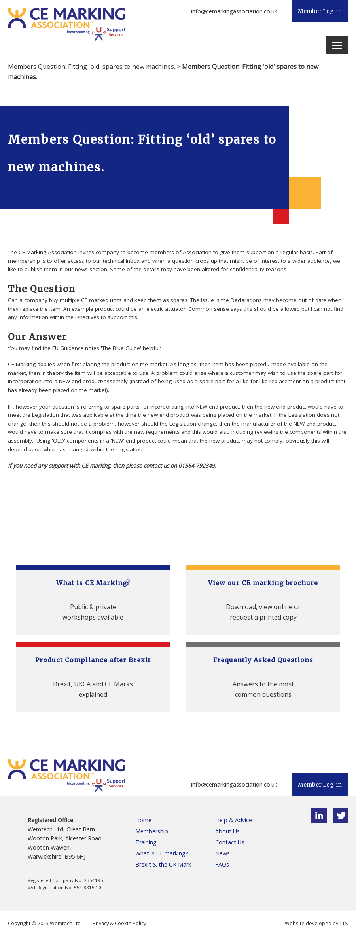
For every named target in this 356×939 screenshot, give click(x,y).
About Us (227, 831)
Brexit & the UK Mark (163, 864)
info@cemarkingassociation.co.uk (234, 11)
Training (146, 842)
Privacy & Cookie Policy (119, 923)
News (222, 853)
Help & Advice (233, 820)
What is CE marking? (161, 853)
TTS (343, 923)
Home (143, 820)
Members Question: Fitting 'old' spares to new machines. (91, 66)
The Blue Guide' (121, 348)
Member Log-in (320, 11)
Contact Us (229, 842)
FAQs (222, 864)
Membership (151, 831)
